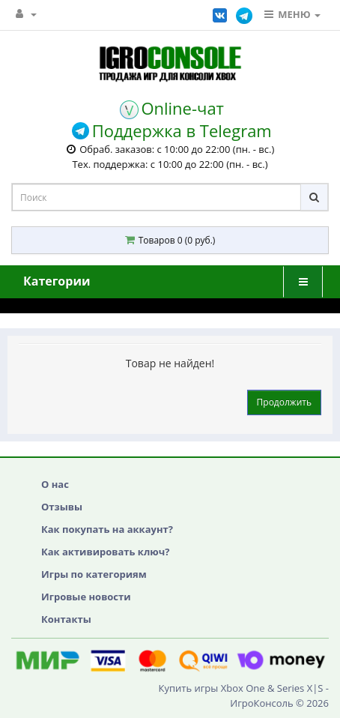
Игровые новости (86, 596)
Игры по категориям (94, 574)
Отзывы (61, 506)
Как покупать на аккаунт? (107, 529)
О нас (55, 484)
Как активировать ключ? (105, 551)
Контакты (66, 619)
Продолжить (284, 402)
